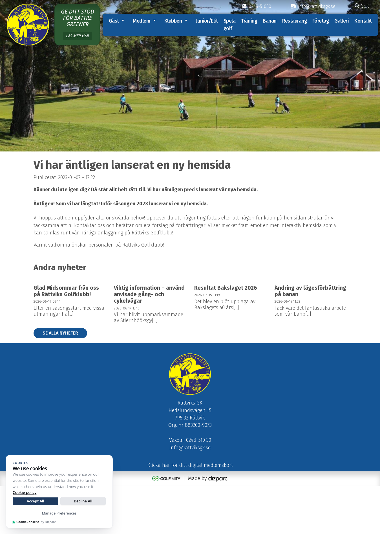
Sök (362, 6)
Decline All (83, 501)
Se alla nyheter (60, 380)
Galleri (343, 21)
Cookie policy (24, 492)
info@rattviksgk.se (190, 495)
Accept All (35, 501)
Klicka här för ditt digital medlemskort (190, 513)
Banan (272, 21)
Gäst (116, 21)
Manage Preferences (59, 513)
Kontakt (365, 21)
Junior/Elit (209, 21)
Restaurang (296, 21)
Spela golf (231, 25)
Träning (251, 21)
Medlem (143, 21)
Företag (322, 21)
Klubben (175, 21)
